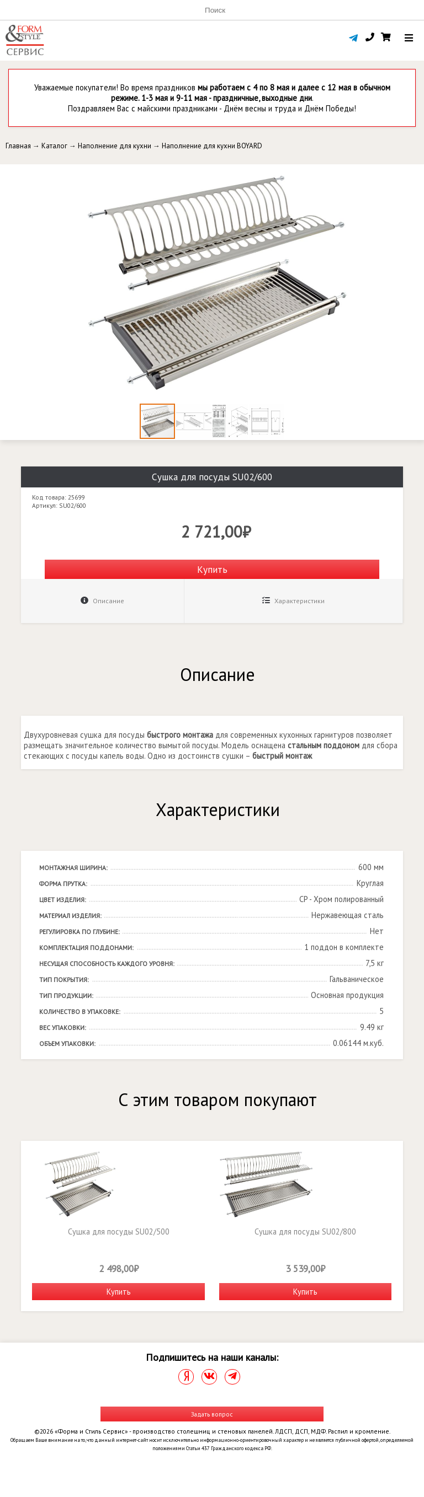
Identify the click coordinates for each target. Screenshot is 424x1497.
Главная (18, 146)
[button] (414, 174)
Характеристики (293, 601)
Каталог (54, 146)
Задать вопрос (212, 1414)
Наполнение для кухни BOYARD (212, 146)
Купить (212, 569)
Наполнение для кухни (114, 146)
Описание (102, 601)
